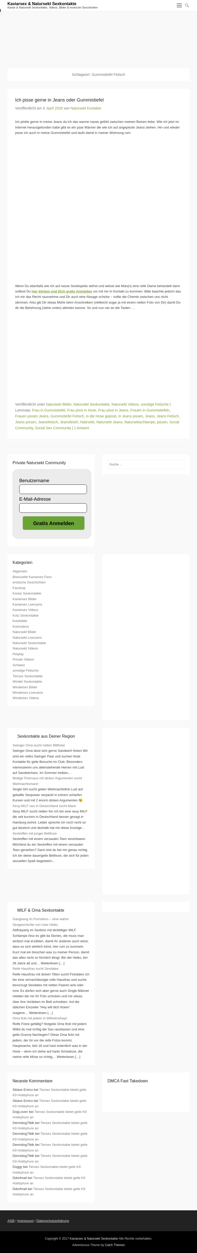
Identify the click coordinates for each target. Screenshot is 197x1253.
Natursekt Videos (125, 404)
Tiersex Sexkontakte (28, 676)
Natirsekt (87, 422)
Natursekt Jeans (109, 422)
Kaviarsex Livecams (27, 604)
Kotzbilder (20, 621)
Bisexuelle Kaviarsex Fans (32, 577)
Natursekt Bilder (58, 404)
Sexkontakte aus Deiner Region (46, 736)
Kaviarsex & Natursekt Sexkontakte (41, 4)
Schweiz (19, 665)
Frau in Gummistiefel (48, 410)
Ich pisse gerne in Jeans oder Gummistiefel (59, 100)
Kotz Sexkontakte (25, 615)
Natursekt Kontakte (86, 108)
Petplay (18, 654)
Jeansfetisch (48, 422)
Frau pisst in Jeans (113, 410)
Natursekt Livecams (27, 637)
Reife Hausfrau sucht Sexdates (35, 969)
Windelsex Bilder (25, 687)
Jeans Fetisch (168, 416)
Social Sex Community (53, 428)
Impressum (25, 1221)
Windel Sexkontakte (27, 681)
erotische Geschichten (29, 582)
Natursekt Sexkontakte (91, 404)
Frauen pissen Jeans (31, 416)
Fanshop (19, 588)
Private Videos (23, 659)
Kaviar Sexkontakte (27, 593)
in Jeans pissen (130, 416)
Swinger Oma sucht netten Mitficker (39, 745)
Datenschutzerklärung (52, 1221)
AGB (10, 1221)
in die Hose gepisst (101, 416)
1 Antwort (81, 428)
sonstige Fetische (155, 404)
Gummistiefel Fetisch (67, 416)
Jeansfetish (69, 422)
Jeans (150, 416)
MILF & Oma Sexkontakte (40, 910)
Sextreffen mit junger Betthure (35, 833)
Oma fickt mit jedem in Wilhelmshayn (40, 1018)
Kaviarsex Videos (25, 610)
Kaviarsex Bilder (25, 599)
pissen (162, 422)
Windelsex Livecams (28, 692)
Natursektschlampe (139, 422)
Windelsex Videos (26, 698)
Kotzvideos (21, 626)
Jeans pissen (25, 422)
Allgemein (20, 571)
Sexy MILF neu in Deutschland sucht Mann (44, 806)
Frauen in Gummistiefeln (150, 410)
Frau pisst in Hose (81, 410)
